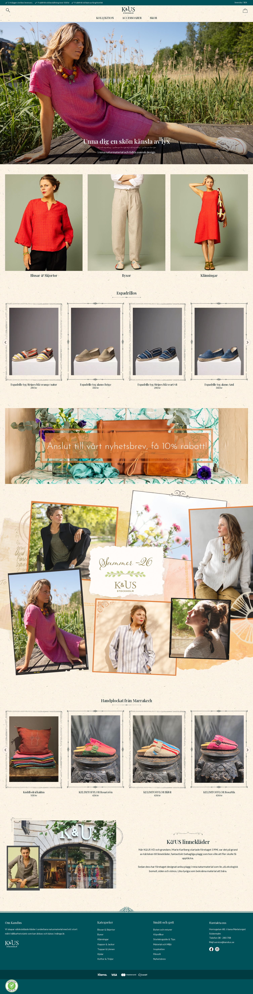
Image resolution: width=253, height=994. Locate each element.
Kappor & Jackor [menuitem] (105, 944)
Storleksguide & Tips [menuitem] (164, 939)
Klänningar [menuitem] (103, 939)
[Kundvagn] (244, 11)
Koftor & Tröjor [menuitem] (105, 959)
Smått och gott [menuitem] (163, 922)
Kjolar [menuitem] (100, 954)
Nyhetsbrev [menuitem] (159, 959)
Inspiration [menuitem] (159, 949)
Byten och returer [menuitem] (162, 929)
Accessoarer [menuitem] (132, 19)
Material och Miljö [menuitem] (162, 944)
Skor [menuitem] (153, 19)
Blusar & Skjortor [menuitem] (106, 929)
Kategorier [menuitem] (105, 922)
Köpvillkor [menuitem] (158, 934)
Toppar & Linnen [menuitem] (106, 949)
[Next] (248, 347)
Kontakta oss (217, 923)
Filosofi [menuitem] (157, 954)
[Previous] (4, 347)
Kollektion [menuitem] (105, 19)
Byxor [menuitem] (100, 934)
